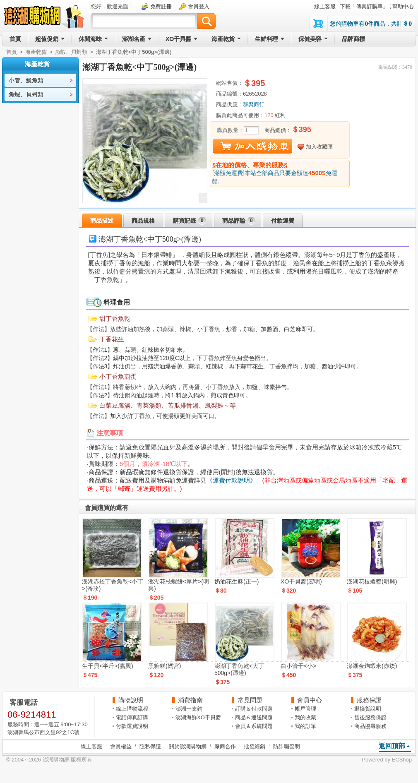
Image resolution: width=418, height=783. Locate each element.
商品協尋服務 (370, 726)
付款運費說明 (132, 726)
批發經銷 (254, 746)
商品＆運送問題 (254, 717)
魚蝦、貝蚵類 (71, 52)
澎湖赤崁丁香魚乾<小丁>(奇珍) (112, 585)
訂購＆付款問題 (254, 709)
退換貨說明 (367, 709)
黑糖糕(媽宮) (164, 666)
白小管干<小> (298, 666)
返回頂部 (392, 745)
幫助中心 (403, 6)
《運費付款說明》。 (234, 480)
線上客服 (325, 6)
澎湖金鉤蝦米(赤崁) (372, 666)
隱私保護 (150, 746)
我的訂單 (305, 726)
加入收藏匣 (319, 147)
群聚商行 (253, 104)
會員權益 (121, 746)
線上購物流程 (132, 709)
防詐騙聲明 (286, 746)
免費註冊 (161, 6)
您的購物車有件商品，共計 (371, 23)
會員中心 (309, 700)
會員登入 (198, 6)
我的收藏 (305, 717)
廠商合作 (225, 746)
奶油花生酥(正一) (236, 581)
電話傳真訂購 (132, 717)
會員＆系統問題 (254, 726)
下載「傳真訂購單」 (364, 6)
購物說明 (130, 700)
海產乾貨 (36, 52)
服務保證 (369, 700)
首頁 (11, 52)
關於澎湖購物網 (188, 746)
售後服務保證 (370, 717)
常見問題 (250, 700)
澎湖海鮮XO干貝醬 (198, 717)
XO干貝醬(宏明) (301, 581)
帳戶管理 (305, 709)
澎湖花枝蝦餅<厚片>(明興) (178, 585)
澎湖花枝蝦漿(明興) (372, 581)
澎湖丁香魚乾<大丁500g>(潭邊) (239, 669)
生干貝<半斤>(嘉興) (107, 666)
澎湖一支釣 (188, 709)
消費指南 (190, 700)
